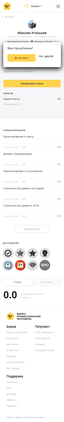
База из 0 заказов (16, 332)
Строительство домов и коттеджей (23, 188)
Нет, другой (46, 56)
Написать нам (12, 385)
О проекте (12, 350)
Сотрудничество (44, 350)
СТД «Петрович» (44, 332)
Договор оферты (11, 397)
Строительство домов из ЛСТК (21, 205)
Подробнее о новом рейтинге (18, 71)
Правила (11, 405)
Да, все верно (21, 57)
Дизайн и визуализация (17, 154)
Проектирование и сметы (18, 136)
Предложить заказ (32, 83)
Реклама (40, 344)
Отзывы (17, 282)
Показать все (32, 229)
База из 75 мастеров (12, 341)
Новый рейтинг (15, 362)
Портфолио (46, 282)
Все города (12, 368)
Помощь (11, 356)
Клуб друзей (42, 338)
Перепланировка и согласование (22, 171)
